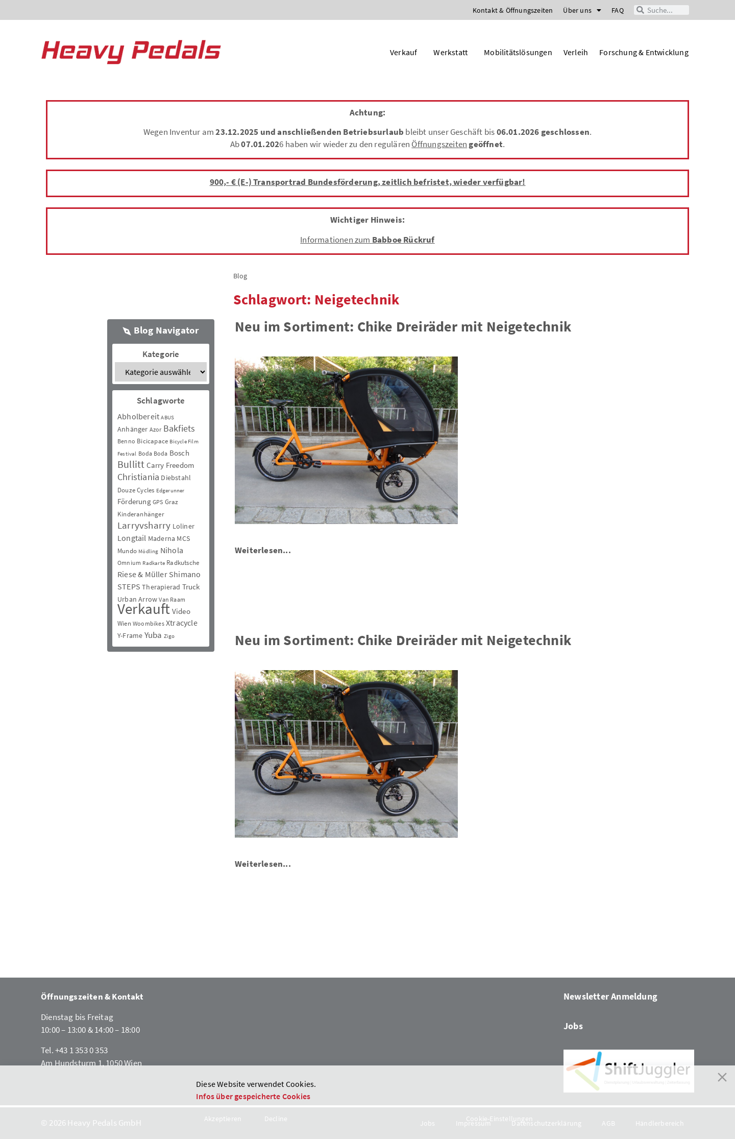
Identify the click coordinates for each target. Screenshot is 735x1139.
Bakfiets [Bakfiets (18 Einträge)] (179, 428)
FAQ (617, 10)
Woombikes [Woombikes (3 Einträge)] (148, 623)
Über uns (582, 10)
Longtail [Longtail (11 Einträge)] (131, 538)
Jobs (573, 1026)
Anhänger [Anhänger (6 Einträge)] (132, 429)
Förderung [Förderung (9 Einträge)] (134, 501)
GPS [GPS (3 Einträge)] (158, 502)
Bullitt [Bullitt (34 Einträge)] (130, 464)
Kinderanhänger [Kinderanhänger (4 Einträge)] (140, 514)
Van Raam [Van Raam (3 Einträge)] (172, 599)
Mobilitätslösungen (518, 52)
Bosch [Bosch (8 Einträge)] (179, 453)
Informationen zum (367, 239)
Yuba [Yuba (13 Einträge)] (153, 635)
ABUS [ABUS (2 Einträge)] (167, 417)
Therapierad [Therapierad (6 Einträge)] (161, 586)
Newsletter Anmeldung (610, 996)
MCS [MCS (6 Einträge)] (183, 538)
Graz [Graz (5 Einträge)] (172, 501)
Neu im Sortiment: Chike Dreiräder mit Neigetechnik (403, 326)
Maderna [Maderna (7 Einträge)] (161, 538)
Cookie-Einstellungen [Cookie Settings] (499, 1118)
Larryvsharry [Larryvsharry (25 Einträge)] (143, 525)
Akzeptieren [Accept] (222, 1118)
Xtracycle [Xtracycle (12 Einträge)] (182, 623)
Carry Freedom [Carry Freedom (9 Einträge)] (170, 465)
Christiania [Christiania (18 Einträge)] (138, 477)
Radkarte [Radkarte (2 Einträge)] (153, 563)
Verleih (576, 52)
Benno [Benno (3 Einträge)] (126, 441)
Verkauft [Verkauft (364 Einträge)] (143, 608)
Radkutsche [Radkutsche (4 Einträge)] (182, 562)
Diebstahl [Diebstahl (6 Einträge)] (176, 477)
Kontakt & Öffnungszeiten (513, 10)
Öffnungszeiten (439, 144)
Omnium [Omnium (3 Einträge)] (129, 562)
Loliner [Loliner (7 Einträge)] (183, 526)
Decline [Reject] (275, 1118)
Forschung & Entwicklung (644, 52)
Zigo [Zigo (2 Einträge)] (169, 636)
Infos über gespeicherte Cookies (253, 1096)
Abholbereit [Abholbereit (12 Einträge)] (138, 416)
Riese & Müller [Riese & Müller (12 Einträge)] (142, 574)
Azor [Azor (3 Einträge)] (156, 429)
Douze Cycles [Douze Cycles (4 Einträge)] (135, 490)
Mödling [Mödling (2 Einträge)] (148, 551)
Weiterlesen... (263, 550)
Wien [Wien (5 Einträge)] (124, 623)
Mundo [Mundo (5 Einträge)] (127, 551)
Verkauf (406, 52)
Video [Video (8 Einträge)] (181, 611)
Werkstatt (453, 52)
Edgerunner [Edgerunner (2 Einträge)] (170, 490)
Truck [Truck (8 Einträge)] (191, 586)
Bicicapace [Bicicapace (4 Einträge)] (152, 441)
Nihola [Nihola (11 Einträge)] (171, 550)
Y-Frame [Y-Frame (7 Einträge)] (129, 635)
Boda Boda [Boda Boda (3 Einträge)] (153, 453)
